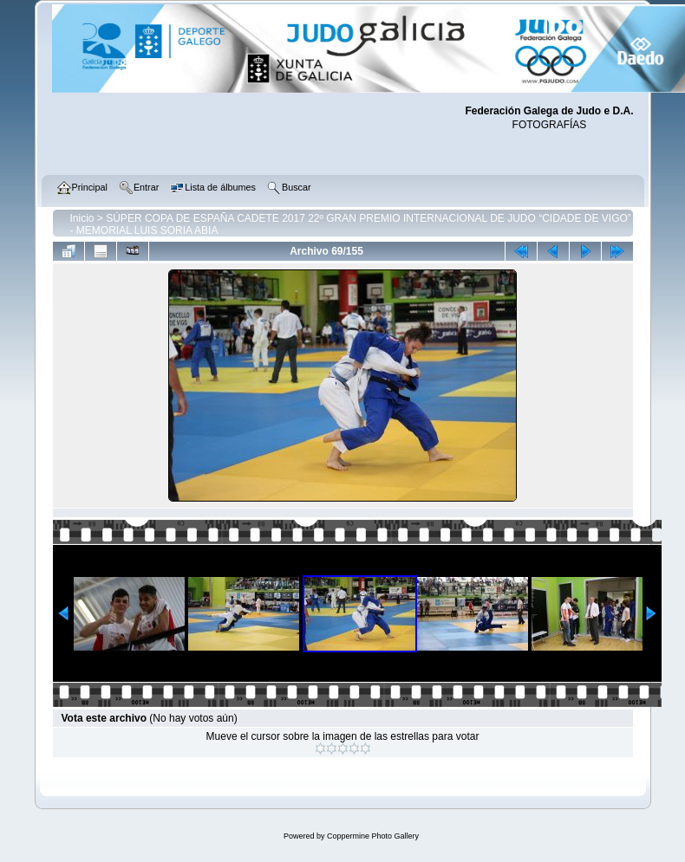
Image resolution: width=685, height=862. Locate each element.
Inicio (82, 218)
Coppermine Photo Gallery (373, 836)
